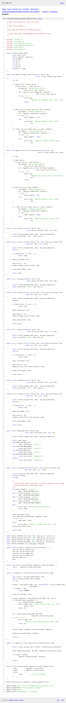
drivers (45, 11)
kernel (15, 9)
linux (4, 9)
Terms (21, 700)
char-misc (34, 9)
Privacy (16, 700)
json (62, 700)
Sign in (62, 3)
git (20, 9)
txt (58, 700)
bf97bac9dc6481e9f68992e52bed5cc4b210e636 (20, 11)
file (39, 18)
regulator (53, 11)
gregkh (26, 9)
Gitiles (11, 700)
